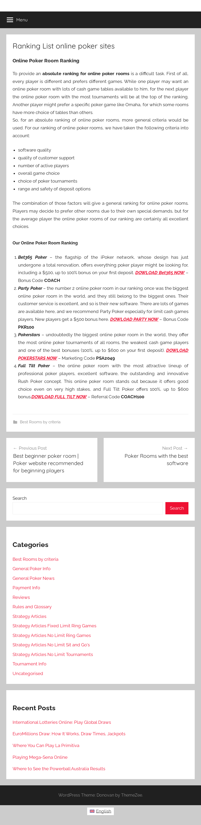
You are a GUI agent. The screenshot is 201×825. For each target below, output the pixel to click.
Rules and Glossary (32, 606)
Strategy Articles (29, 616)
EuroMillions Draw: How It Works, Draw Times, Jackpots (69, 733)
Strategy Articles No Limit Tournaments (53, 654)
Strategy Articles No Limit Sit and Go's (51, 644)
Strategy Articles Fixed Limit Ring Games (54, 625)
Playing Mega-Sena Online (40, 757)
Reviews (21, 597)
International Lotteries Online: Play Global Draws (62, 722)
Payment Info (26, 587)
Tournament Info (29, 663)
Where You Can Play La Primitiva (46, 745)
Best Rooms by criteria (40, 422)
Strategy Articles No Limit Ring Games (52, 635)
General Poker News (33, 578)
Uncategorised (28, 673)
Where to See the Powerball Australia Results (59, 768)
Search (20, 498)
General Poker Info (32, 568)
